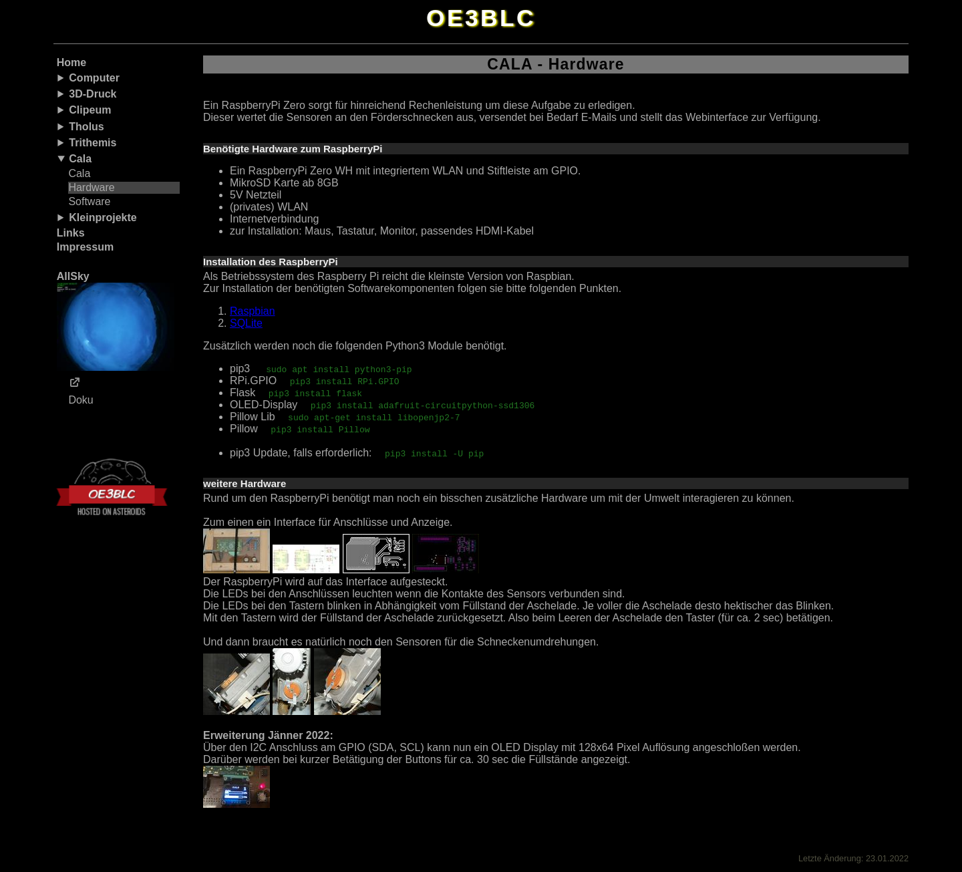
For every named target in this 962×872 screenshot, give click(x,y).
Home (71, 62)
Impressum (85, 247)
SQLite (246, 323)
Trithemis (92, 142)
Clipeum (90, 110)
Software (89, 201)
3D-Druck (92, 94)
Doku (80, 400)
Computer (94, 78)
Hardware (91, 187)
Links (71, 233)
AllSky (115, 321)
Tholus (86, 126)
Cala (80, 158)
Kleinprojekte (102, 217)
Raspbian (252, 311)
